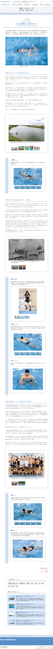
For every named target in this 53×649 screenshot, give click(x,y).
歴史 (36, 583)
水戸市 (32, 583)
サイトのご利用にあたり (41, 646)
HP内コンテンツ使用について (46, 4)
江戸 (16, 586)
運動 (42, 583)
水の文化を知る (27, 4)
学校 (13, 586)
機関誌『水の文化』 (15, 13)
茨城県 (28, 583)
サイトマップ (39, 639)
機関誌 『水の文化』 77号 (13, 583)
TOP (0, 13)
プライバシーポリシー (49, 646)
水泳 (9, 586)
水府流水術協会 (22, 583)
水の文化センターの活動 (17, 4)
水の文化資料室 (35, 4)
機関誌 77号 (21, 13)
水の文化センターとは (5, 4)
